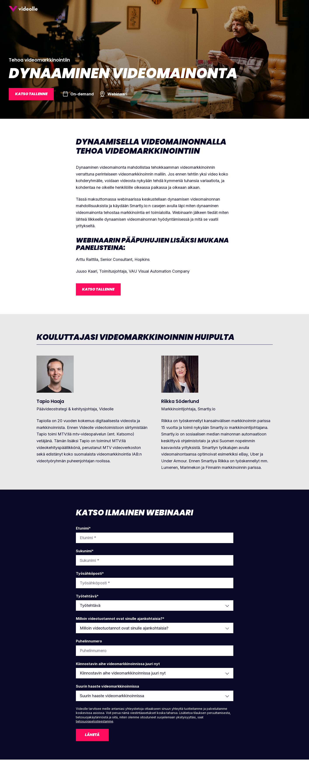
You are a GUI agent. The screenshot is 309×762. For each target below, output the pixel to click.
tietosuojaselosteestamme (94, 723)
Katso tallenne (33, 94)
